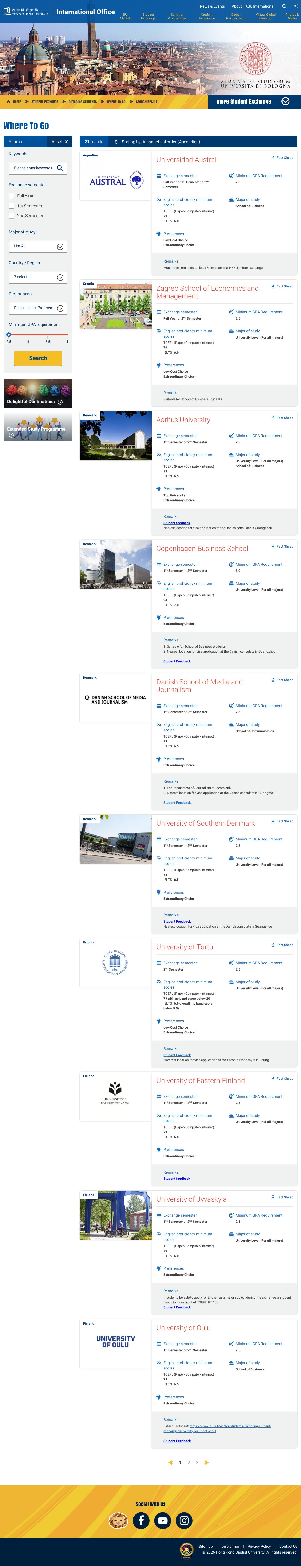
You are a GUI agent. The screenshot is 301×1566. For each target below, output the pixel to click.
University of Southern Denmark (205, 832)
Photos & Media (292, 16)
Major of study (22, 232)
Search (38, 358)
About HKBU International (253, 6)
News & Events (212, 6)
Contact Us (288, 1546)
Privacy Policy (259, 1546)
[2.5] (8, 334)
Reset (57, 141)
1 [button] (104, 82)
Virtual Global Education (266, 16)
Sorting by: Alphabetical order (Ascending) (157, 142)
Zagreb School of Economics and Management (207, 301)
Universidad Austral (186, 159)
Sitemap (206, 1546)
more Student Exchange (244, 101)
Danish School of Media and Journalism (199, 695)
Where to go (116, 102)
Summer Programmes (177, 16)
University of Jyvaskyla (191, 1208)
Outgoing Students (83, 102)
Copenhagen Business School (202, 557)
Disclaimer (230, 1546)
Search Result (146, 102)
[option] (150, 47)
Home (17, 102)
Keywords (18, 153)
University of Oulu (183, 1337)
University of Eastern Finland (200, 1089)
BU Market (125, 16)
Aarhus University (183, 428)
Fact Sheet (285, 157)
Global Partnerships (235, 16)
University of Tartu (184, 956)
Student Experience (207, 16)
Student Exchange (148, 16)
